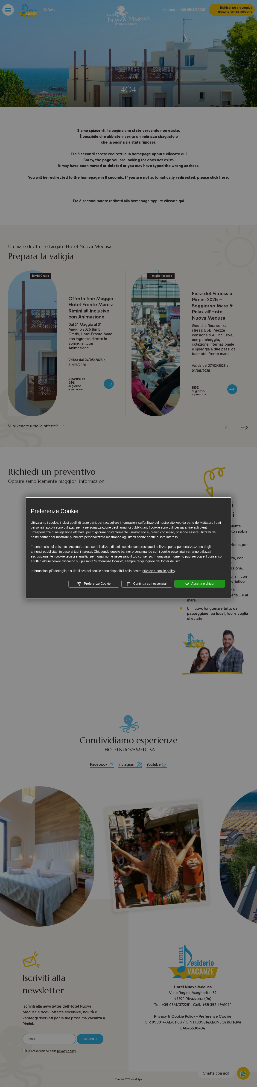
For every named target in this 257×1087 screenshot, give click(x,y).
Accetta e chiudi (199, 584)
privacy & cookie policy (158, 571)
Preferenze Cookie (94, 584)
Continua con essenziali (146, 584)
